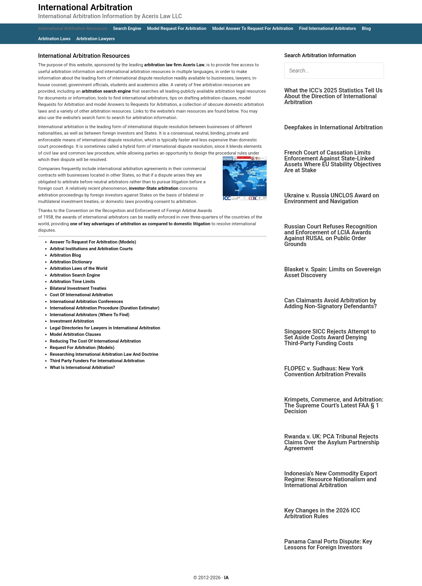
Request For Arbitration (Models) (82, 347)
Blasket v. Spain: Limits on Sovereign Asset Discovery (332, 272)
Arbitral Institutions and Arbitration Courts (91, 248)
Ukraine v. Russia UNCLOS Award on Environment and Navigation (331, 198)
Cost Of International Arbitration (81, 294)
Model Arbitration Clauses (75, 334)
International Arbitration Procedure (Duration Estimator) (104, 308)
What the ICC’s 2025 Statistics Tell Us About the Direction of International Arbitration (333, 96)
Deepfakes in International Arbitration (333, 127)
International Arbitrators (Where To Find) (90, 314)
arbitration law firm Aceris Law (174, 64)
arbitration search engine (106, 91)
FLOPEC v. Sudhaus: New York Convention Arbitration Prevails (325, 371)
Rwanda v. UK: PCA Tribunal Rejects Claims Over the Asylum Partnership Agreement (331, 442)
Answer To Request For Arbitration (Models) (93, 242)
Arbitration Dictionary (71, 262)
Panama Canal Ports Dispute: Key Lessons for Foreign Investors (328, 544)
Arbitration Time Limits (72, 281)
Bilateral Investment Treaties (78, 288)
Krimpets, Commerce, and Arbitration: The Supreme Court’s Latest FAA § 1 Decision (333, 405)
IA (226, 577)
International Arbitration (85, 7)
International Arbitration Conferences (86, 301)
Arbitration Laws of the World (78, 268)
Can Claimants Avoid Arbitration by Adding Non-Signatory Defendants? (330, 303)
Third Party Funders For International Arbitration (97, 360)
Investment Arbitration (72, 321)
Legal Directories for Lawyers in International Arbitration (105, 328)
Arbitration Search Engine (75, 275)
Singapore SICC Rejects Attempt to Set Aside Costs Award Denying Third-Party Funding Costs (330, 337)
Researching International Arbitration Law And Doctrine (104, 354)
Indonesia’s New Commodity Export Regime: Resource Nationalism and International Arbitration (330, 479)
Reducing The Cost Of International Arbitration (95, 341)
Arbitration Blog (65, 255)
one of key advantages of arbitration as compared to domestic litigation (140, 223)
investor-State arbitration (153, 188)
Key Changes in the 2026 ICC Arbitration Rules (322, 513)
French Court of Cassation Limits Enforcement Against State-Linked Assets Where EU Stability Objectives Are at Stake (332, 161)
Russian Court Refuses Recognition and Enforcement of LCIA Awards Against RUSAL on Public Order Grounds (330, 235)
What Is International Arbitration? (82, 367)
